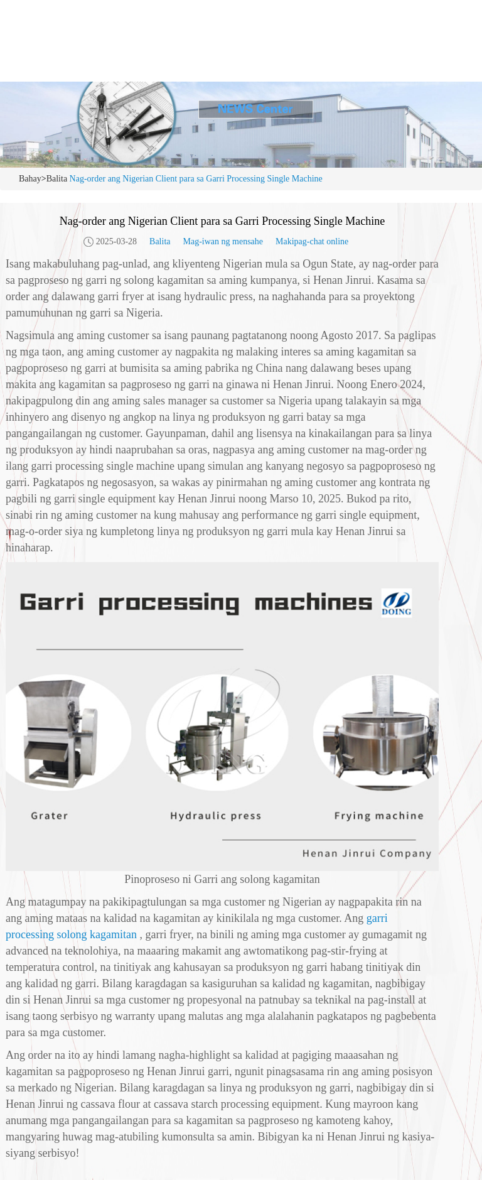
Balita (56, 178)
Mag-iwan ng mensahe (223, 241)
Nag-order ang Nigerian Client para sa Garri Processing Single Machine (196, 178)
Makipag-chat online (312, 241)
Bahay (30, 178)
